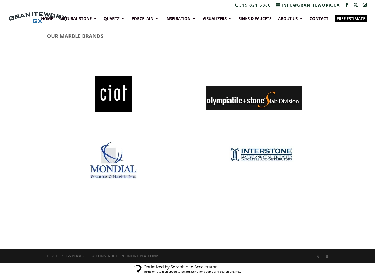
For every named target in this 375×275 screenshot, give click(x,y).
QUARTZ (112, 19)
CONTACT (319, 19)
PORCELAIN (142, 19)
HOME (47, 19)
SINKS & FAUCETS (255, 19)
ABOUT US (288, 19)
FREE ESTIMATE (351, 18)
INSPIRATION (178, 19)
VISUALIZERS (215, 19)
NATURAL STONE (76, 19)
